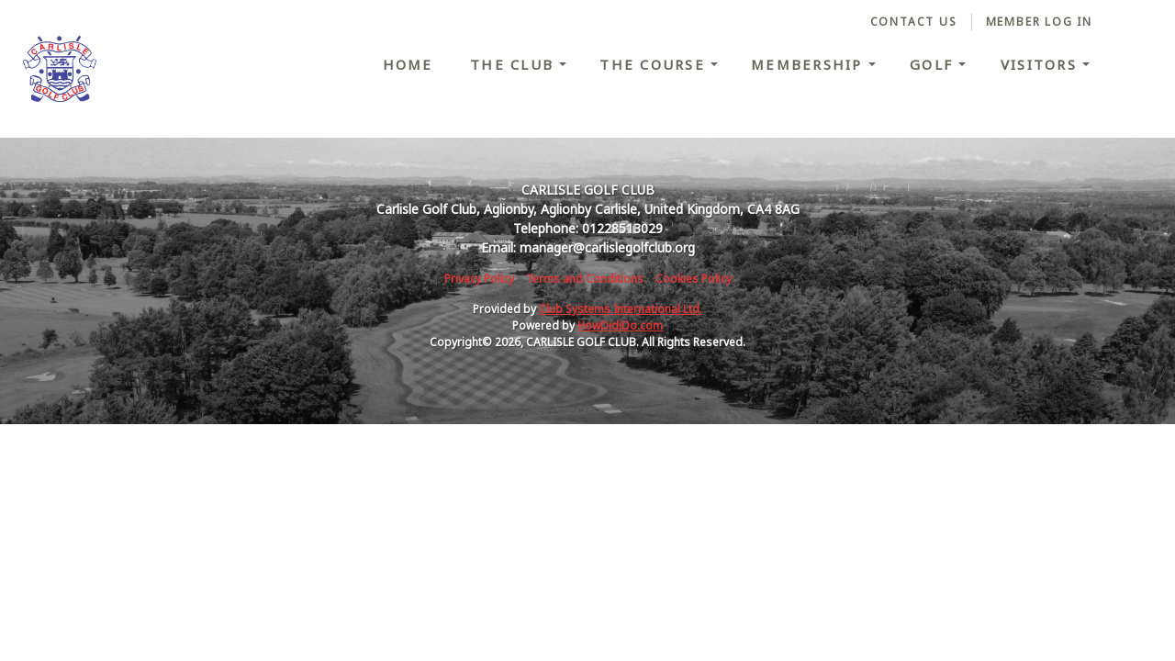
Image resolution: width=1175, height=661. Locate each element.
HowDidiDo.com (620, 325)
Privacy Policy (479, 278)
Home (408, 64)
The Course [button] (655, 64)
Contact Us (913, 21)
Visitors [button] (1041, 64)
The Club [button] (514, 64)
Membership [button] (809, 64)
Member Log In (1039, 21)
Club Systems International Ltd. (620, 309)
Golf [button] (934, 64)
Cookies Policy (693, 278)
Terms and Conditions (584, 278)
